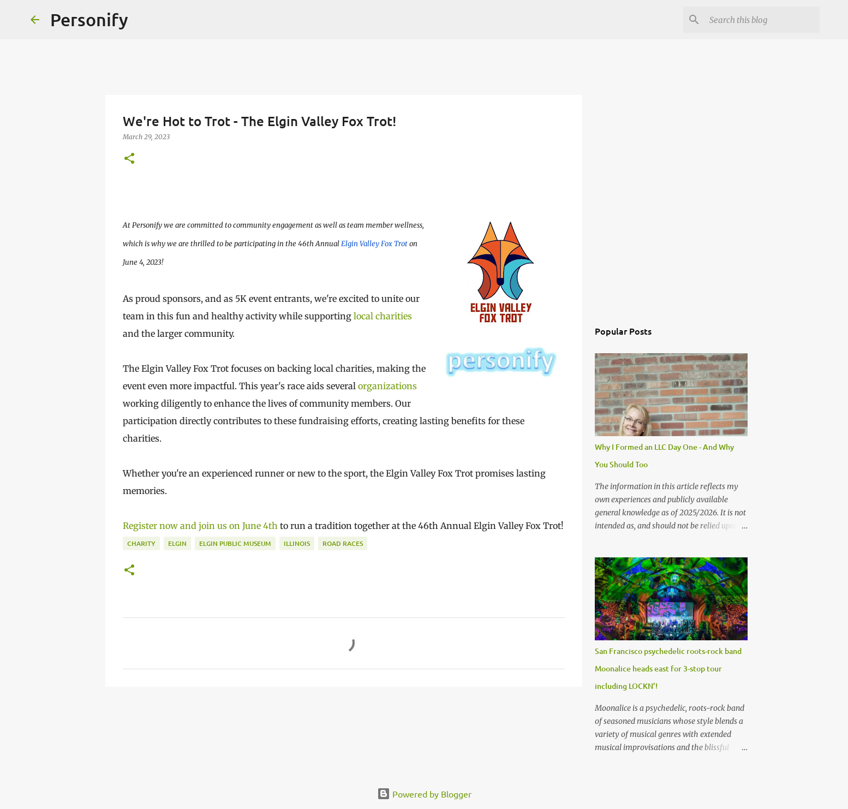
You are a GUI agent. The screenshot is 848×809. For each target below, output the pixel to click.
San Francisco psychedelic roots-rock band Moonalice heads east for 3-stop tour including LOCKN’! (668, 668)
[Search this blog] (762, 20)
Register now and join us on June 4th (200, 525)
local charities (383, 316)
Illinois (297, 543)
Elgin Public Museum (235, 543)
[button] (129, 159)
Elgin (177, 543)
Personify (89, 19)
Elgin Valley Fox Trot (374, 243)
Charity (141, 543)
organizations (387, 385)
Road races (343, 543)
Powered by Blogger (424, 793)
